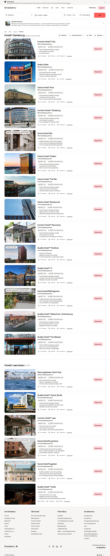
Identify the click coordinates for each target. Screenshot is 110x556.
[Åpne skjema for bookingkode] (86, 15)
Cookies (86, 538)
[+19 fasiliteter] (69, 102)
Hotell (10, 31)
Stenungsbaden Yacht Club (49, 372)
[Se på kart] (62, 35)
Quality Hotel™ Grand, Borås (49, 395)
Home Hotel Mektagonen (48, 291)
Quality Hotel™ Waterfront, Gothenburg (55, 314)
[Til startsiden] (10, 8)
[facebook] (49, 546)
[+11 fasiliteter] (68, 79)
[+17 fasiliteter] (69, 193)
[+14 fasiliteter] (69, 328)
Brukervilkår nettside (90, 531)
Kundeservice (88, 516)
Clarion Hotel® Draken (46, 156)
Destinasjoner (35, 518)
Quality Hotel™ (35, 523)
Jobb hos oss (9, 531)
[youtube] (61, 546)
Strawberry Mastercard (64, 518)
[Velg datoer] (48, 15)
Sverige (15, 31)
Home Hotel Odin (44, 133)
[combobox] (19, 15)
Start (5, 31)
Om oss (6, 516)
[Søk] (99, 15)
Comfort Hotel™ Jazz (46, 418)
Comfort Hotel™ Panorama (49, 225)
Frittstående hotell (36, 534)
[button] (105, 2)
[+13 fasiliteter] (69, 282)
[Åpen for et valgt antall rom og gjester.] (70, 15)
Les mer (68, 3)
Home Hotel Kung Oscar (47, 441)
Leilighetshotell (62, 529)
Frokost (6, 523)
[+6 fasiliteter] (69, 259)
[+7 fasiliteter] (69, 56)
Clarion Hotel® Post (45, 87)
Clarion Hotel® (35, 526)
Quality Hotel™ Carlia (46, 487)
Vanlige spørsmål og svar (91, 521)
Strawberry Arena (9, 518)
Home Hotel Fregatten (47, 464)
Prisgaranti (87, 529)
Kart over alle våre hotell (38, 516)
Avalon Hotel (42, 64)
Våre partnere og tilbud (65, 534)
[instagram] (53, 546)
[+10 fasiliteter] (69, 147)
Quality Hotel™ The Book (48, 248)
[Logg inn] (102, 8)
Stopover (34, 531)
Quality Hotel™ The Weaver (49, 337)
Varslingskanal (9, 529)
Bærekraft (7, 521)
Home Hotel (34, 529)
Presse (6, 534)
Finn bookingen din (90, 523)
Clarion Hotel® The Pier (47, 179)
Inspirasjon (7, 536)
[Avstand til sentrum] (76, 35)
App (85, 526)
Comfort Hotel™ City (46, 41)
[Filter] (89, 35)
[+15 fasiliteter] (69, 239)
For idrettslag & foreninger (65, 521)
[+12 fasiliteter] (69, 125)
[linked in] (57, 546)
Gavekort (60, 516)
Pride (6, 526)
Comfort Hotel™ (36, 521)
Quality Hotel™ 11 (44, 268)
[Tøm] (32, 15)
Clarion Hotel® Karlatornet (48, 202)
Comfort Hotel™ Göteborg (49, 110)
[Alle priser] (99, 35)
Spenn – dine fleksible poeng (66, 531)
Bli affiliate (61, 523)
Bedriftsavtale (62, 526)
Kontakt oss (87, 518)
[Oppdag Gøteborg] (55, 23)
